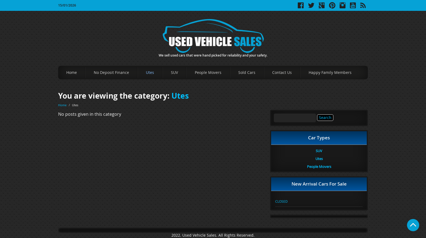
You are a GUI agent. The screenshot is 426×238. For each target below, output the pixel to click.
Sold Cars (246, 72)
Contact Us (282, 72)
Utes (150, 72)
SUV (174, 72)
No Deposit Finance (111, 72)
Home (71, 72)
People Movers (208, 72)
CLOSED (281, 201)
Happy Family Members (330, 72)
